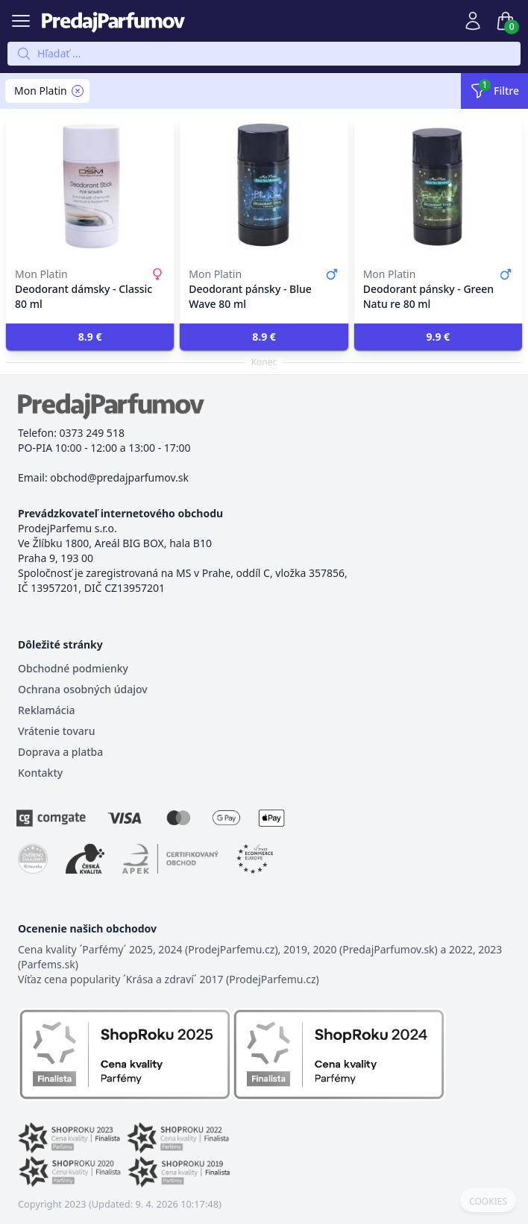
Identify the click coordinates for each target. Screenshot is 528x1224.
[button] (90, 337)
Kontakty (40, 773)
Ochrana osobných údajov (83, 689)
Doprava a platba (60, 752)
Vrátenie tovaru (56, 731)
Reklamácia (46, 710)
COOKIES (488, 1202)
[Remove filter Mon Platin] (78, 91)
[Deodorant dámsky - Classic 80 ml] (90, 186)
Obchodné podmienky (73, 668)
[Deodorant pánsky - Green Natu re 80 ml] (438, 186)
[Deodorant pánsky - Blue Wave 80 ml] (264, 186)
